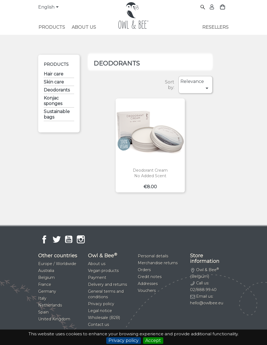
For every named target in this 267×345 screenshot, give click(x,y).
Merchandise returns (158, 262)
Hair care (53, 74)
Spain (43, 312)
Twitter (56, 239)
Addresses (148, 283)
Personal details (153, 255)
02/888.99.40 (203, 289)
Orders (144, 269)
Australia (46, 270)
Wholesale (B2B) (104, 317)
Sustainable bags (57, 114)
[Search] (203, 7)
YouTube (68, 239)
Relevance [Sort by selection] (195, 85)
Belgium (46, 277)
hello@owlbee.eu (206, 302)
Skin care (54, 82)
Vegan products (103, 270)
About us (84, 27)
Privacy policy (123, 340)
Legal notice (100, 310)
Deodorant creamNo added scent (150, 173)
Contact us (98, 324)
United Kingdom (54, 319)
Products (51, 27)
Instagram (80, 239)
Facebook (44, 239)
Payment (97, 277)
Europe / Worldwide (57, 263)
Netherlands (50, 305)
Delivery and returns (107, 284)
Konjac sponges (53, 100)
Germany (47, 291)
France (44, 284)
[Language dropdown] (49, 7)
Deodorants (57, 90)
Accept (153, 340)
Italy (42, 298)
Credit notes (150, 276)
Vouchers (147, 290)
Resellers (215, 27)
